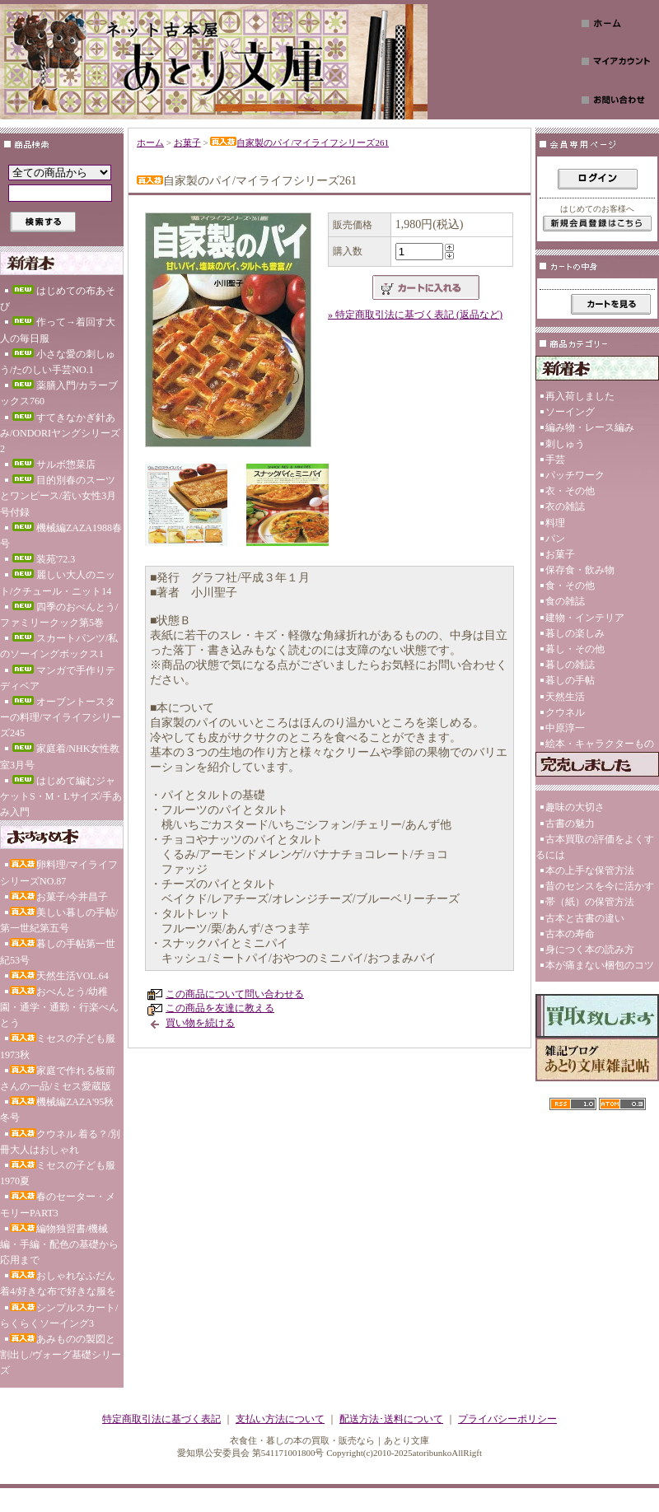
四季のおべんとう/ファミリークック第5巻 (59, 614)
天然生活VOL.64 (59, 976)
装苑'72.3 (42, 559)
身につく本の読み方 (589, 949)
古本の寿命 (570, 934)
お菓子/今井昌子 (59, 897)
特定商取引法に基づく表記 (161, 1419)
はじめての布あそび (57, 298)
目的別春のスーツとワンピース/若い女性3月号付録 (58, 495)
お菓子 (187, 142)
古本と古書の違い (584, 918)
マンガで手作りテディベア (57, 678)
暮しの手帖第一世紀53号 (57, 951)
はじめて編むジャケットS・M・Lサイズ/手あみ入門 (61, 796)
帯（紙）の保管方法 (589, 902)
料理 (555, 523)
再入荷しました (580, 396)
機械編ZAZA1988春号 (61, 535)
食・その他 (570, 585)
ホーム (150, 142)
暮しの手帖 (570, 680)
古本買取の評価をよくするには (594, 847)
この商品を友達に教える (220, 1008)
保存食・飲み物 (580, 570)
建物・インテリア (584, 617)
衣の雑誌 (565, 506)
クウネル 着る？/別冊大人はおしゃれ (60, 1141)
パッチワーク (575, 475)
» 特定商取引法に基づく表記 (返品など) (415, 314)
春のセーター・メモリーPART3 (57, 1204)
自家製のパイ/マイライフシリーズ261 (299, 142)
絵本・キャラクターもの (599, 743)
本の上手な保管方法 (589, 870)
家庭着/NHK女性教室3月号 (59, 756)
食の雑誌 (565, 601)
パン (555, 538)
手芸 (555, 459)
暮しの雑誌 (570, 664)
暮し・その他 (575, 649)
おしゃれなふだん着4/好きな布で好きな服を (58, 1283)
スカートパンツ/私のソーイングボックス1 (59, 646)
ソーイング (570, 412)
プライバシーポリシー (507, 1419)
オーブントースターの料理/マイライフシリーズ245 (60, 717)
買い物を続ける (200, 1023)
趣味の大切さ (575, 807)
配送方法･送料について (391, 1419)
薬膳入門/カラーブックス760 (59, 393)
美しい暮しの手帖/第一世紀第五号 (59, 920)
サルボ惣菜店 (53, 464)
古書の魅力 (570, 823)
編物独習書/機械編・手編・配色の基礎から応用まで (59, 1244)
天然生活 (565, 696)
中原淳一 (565, 728)
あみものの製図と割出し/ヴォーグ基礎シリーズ (60, 1354)
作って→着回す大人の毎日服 (57, 329)
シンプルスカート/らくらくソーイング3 (59, 1315)
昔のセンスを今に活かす (599, 886)
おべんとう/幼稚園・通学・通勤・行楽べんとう (59, 1007)
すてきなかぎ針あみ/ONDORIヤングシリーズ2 (60, 433)
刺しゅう (565, 444)
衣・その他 (570, 491)
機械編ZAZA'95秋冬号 (57, 1109)
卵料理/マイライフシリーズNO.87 (59, 872)
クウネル (565, 712)
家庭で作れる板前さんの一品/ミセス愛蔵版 (57, 1078)
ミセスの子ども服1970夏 (57, 1173)
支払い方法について (280, 1419)
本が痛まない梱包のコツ (599, 965)
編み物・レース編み (589, 427)
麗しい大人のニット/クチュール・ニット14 (57, 582)
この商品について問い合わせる (235, 994)
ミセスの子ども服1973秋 (57, 1046)
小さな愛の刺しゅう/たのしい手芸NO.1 (57, 362)
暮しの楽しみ (575, 633)
